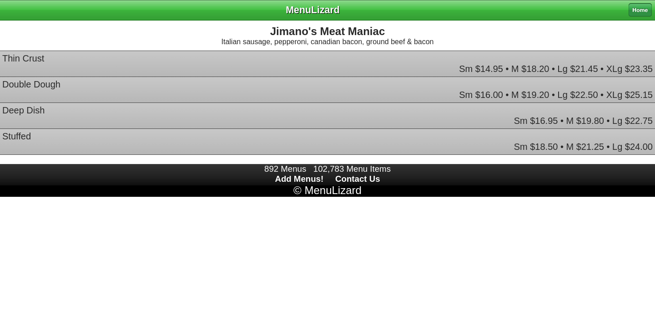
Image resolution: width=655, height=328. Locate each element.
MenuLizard (332, 190)
